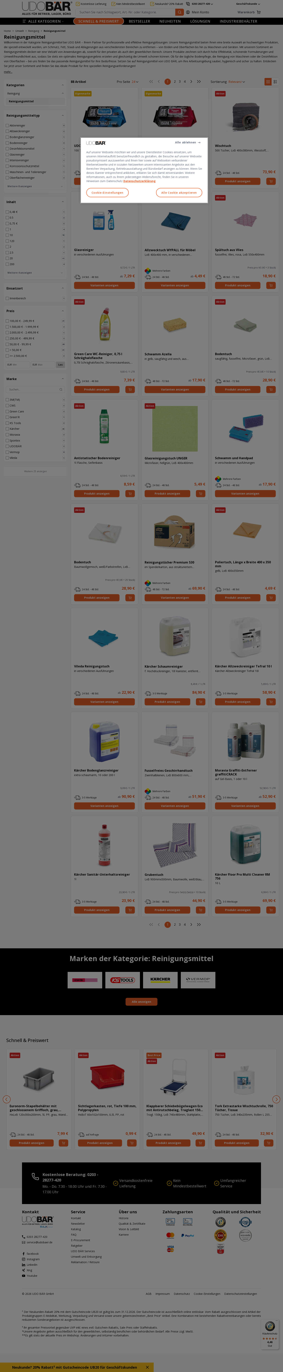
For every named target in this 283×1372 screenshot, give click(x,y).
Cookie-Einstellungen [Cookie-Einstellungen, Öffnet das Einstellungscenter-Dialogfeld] (107, 192)
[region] (144, 170)
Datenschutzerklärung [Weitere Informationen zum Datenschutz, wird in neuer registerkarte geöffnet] (139, 181)
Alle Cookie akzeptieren (179, 192)
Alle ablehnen (185, 142)
